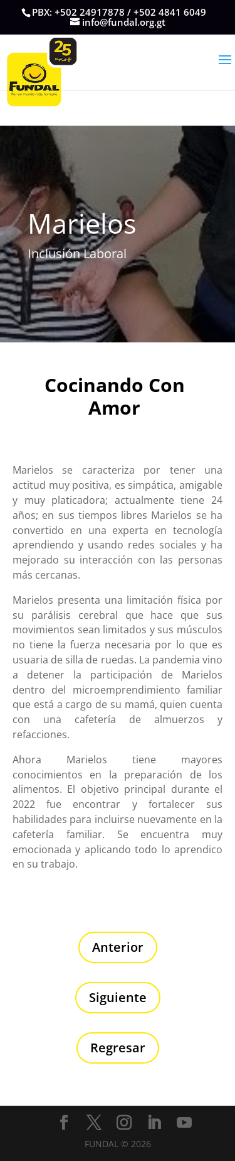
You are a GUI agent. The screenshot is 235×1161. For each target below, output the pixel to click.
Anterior (118, 947)
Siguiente (118, 997)
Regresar (117, 1047)
